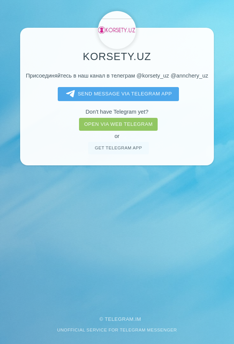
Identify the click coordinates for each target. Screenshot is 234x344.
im (138, 319)
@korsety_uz (152, 76)
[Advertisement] (117, 235)
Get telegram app (118, 147)
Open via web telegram (118, 124)
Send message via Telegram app (117, 94)
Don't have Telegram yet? (116, 112)
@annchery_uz (189, 76)
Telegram (119, 319)
